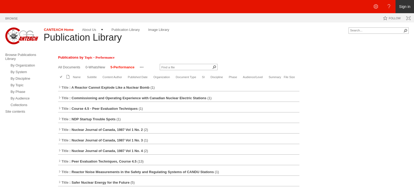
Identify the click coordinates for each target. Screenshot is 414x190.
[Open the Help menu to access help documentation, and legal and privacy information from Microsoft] (389, 6)
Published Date (138, 77)
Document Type (186, 77)
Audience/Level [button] (253, 77)
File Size (289, 77)
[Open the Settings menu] (375, 6)
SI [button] (203, 77)
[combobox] (376, 30)
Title (63, 87)
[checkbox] (61, 77)
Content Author (112, 77)
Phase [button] (233, 77)
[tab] (11, 17)
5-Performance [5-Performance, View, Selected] (122, 67)
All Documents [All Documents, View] (69, 67)
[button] (405, 31)
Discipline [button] (216, 77)
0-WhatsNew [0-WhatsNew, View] (95, 67)
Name (77, 77)
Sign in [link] (405, 6)
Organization (161, 77)
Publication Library (83, 37)
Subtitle (92, 77)
